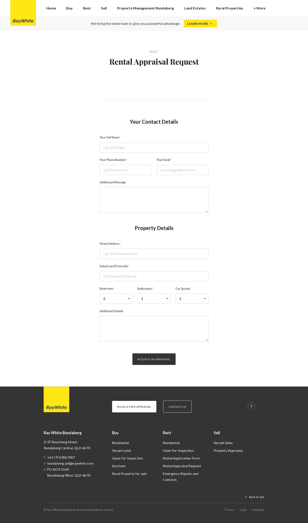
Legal (243, 509)
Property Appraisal (228, 450)
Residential (120, 443)
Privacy (230, 509)
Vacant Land (121, 450)
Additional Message (113, 182)
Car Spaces (183, 288)
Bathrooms (145, 288)
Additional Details (111, 311)
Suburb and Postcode (114, 266)
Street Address (109, 243)
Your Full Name (109, 137)
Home (51, 8)
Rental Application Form (181, 458)
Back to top (256, 497)
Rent (167, 432)
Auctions (119, 466)
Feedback (258, 509)
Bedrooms (106, 288)
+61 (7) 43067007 (61, 457)
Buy (115, 432)
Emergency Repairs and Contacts (180, 476)
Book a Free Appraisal (134, 406)
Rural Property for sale (129, 473)
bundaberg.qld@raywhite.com (70, 463)
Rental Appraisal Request (182, 466)
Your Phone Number (113, 159)
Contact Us (177, 406)
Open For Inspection (127, 458)
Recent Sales (223, 443)
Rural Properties (229, 8)
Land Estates (195, 8)
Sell (217, 432)
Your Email (163, 159)
